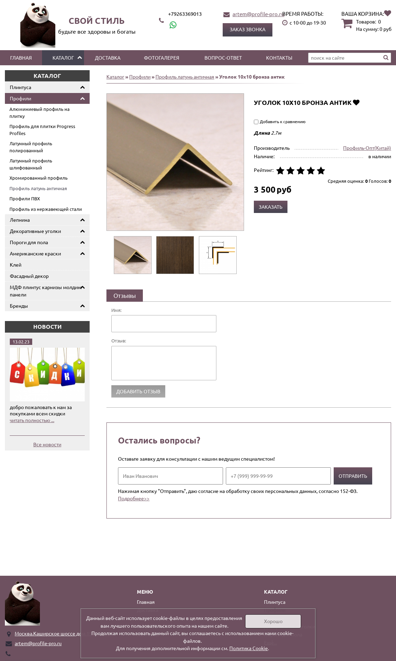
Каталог (63, 57)
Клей (15, 264)
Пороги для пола (29, 242)
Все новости (47, 444)
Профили (20, 98)
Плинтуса (20, 87)
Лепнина (20, 219)
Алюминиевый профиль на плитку (39, 112)
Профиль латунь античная (38, 188)
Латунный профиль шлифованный (30, 164)
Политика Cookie (248, 648)
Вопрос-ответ (223, 57)
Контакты (279, 57)
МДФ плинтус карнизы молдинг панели (46, 291)
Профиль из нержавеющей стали (45, 209)
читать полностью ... (32, 420)
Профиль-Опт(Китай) (367, 148)
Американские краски (35, 253)
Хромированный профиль (38, 178)
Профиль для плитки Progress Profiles (42, 129)
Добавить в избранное (356, 102)
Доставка (107, 57)
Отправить (353, 476)
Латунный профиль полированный (30, 146)
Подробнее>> (134, 498)
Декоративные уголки (35, 231)
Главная (21, 57)
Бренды (19, 305)
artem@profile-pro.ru (258, 14)
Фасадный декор (29, 276)
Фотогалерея (161, 57)
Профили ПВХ (24, 198)
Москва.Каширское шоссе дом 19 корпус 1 (64, 633)
